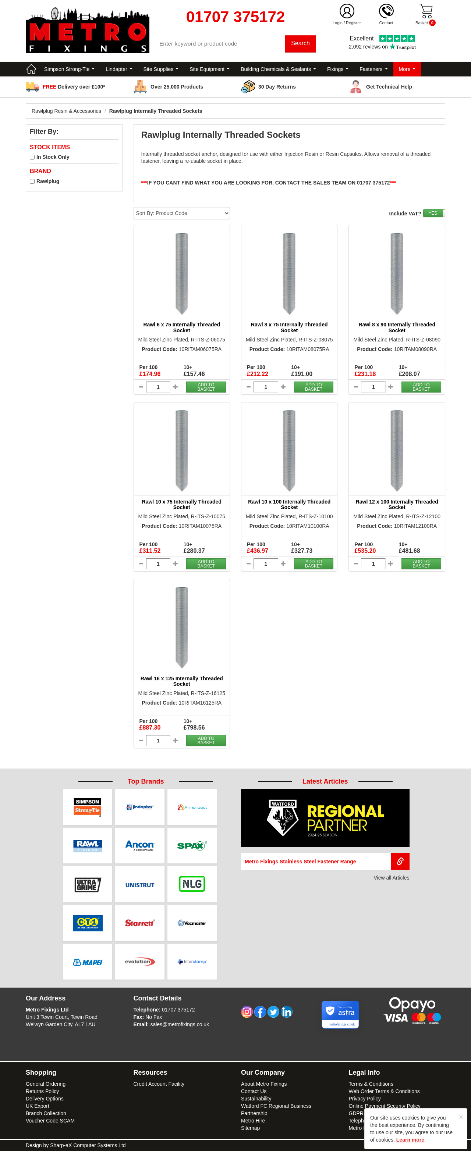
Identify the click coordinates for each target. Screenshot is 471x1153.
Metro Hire (253, 1123)
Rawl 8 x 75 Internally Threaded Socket (289, 328)
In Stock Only (52, 158)
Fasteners (373, 70)
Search (300, 44)
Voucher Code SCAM (50, 1123)
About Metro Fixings (264, 1086)
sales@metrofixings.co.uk (179, 1027)
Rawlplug (47, 182)
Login (338, 23)
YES (432, 214)
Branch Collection (46, 1115)
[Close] (461, 1117)
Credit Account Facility (159, 1086)
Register (353, 23)
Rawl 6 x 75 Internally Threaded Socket (181, 328)
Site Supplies (161, 70)
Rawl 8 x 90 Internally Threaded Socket (396, 328)
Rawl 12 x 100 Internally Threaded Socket (397, 505)
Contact (386, 23)
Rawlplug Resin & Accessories (66, 112)
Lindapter (119, 70)
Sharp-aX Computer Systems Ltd (87, 1147)
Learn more (410, 1140)
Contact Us (253, 1093)
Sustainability (256, 1101)
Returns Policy (42, 1093)
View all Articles (391, 878)
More (407, 70)
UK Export (37, 1108)
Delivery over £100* (74, 87)
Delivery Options (45, 1101)
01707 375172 (178, 1012)
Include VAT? (405, 215)
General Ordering (45, 1086)
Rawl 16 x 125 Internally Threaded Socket (182, 682)
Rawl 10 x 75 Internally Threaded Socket (182, 505)
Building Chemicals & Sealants (278, 70)
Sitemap (250, 1130)
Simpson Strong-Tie (69, 70)
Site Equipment (210, 70)
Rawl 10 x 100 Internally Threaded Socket (289, 505)
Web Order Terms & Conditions (384, 1093)
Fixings (337, 70)
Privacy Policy (365, 1101)
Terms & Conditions (371, 1086)
